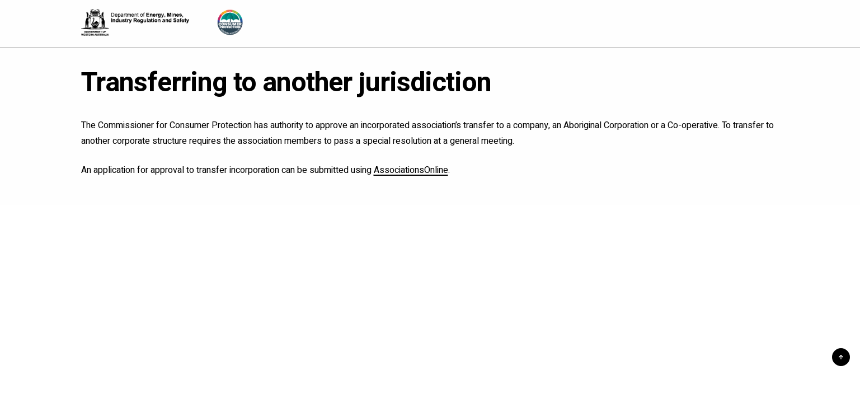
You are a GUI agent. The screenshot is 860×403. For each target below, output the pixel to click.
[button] (841, 357)
